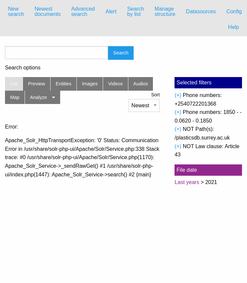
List (13, 83)
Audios (140, 83)
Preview (36, 83)
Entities (63, 83)
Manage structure (165, 11)
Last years (187, 182)
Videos (115, 83)
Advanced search (83, 11)
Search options (23, 67)
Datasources (201, 11)
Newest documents (48, 11)
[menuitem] (16, 12)
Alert (110, 11)
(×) (178, 95)
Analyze (38, 97)
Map (14, 97)
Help (233, 27)
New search (16, 11)
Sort (155, 94)
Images (90, 83)
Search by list (135, 11)
